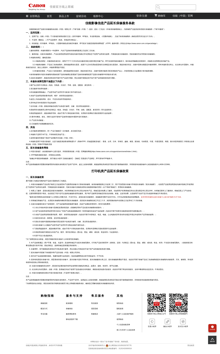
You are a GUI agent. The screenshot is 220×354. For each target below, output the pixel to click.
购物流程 (44, 303)
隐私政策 (120, 309)
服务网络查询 (71, 314)
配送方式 (44, 309)
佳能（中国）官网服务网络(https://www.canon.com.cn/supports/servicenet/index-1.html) (104, 151)
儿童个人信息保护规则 (125, 314)
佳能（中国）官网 (183, 15)
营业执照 (190, 345)
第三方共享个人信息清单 (126, 330)
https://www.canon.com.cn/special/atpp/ (142, 43)
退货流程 (94, 309)
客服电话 (94, 314)
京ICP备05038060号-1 (97, 345)
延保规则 (69, 303)
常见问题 (44, 314)
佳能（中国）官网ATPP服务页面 (39, 144)
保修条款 (69, 309)
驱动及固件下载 (72, 319)
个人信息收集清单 (123, 325)
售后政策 (94, 303)
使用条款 (120, 319)
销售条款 (120, 303)
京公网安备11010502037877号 (119, 345)
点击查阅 (57, 155)
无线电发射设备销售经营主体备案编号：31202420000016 (110, 349)
